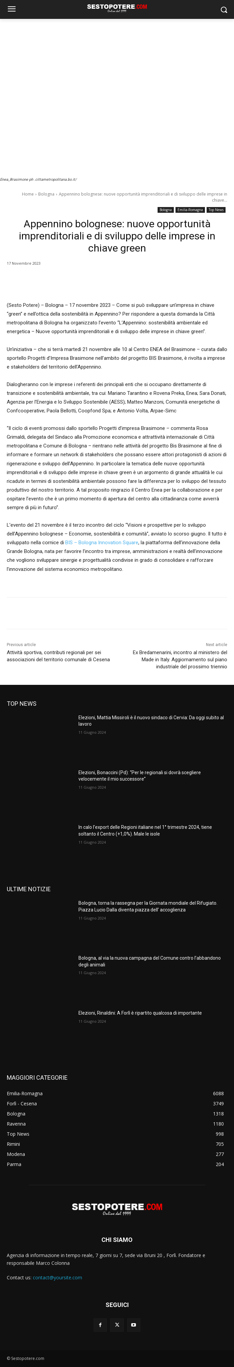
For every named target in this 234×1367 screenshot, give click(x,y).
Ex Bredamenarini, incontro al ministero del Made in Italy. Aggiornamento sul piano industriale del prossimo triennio (180, 659)
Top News (216, 210)
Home (28, 194)
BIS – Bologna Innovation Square (101, 543)
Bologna (46, 194)
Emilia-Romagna (190, 210)
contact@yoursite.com (57, 1277)
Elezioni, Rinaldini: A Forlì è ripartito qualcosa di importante (140, 1013)
